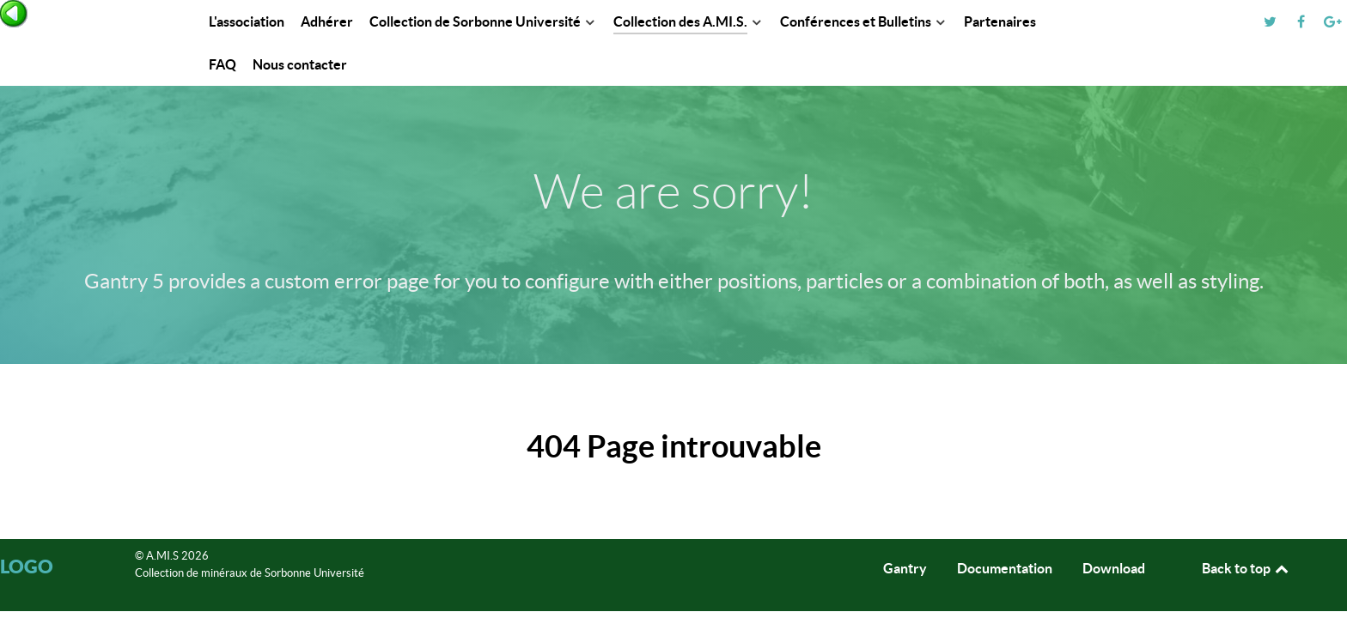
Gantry (905, 568)
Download (1113, 568)
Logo (26, 566)
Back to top (1246, 568)
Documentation (1004, 568)
